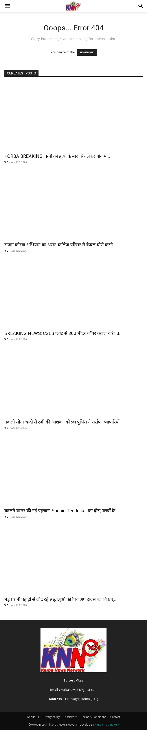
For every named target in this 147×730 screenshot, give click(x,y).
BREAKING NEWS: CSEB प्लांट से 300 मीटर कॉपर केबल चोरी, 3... (63, 333)
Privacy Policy (51, 717)
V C (6, 162)
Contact (115, 717)
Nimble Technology (107, 724)
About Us (33, 717)
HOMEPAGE (86, 52)
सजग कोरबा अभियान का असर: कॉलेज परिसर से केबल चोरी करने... (60, 244)
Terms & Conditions (93, 717)
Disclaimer (70, 717)
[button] (7, 6)
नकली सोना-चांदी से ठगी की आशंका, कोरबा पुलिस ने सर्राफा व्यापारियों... (63, 422)
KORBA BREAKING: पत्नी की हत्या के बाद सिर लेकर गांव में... (57, 156)
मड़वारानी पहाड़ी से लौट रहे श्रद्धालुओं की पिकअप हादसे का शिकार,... (61, 599)
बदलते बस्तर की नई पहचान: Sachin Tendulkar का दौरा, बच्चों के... (61, 510)
